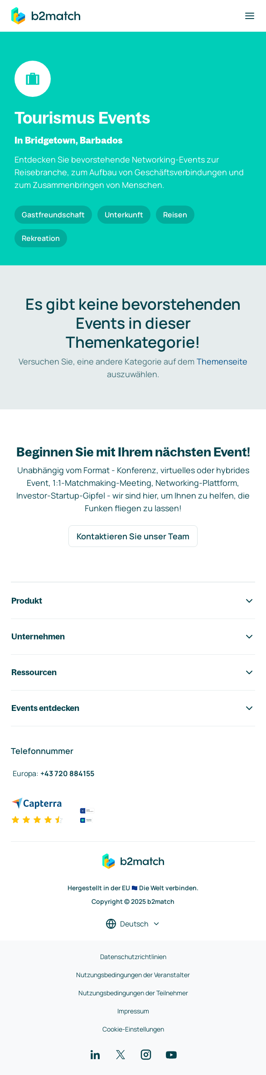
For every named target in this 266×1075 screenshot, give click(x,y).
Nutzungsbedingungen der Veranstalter (133, 974)
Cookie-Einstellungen (133, 1029)
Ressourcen (133, 672)
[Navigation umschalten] (250, 16)
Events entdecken (133, 708)
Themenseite (222, 361)
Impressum (133, 1011)
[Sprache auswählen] (133, 924)
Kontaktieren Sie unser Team (133, 536)
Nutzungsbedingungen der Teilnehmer (133, 993)
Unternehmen (133, 636)
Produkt (133, 600)
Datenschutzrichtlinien (133, 956)
